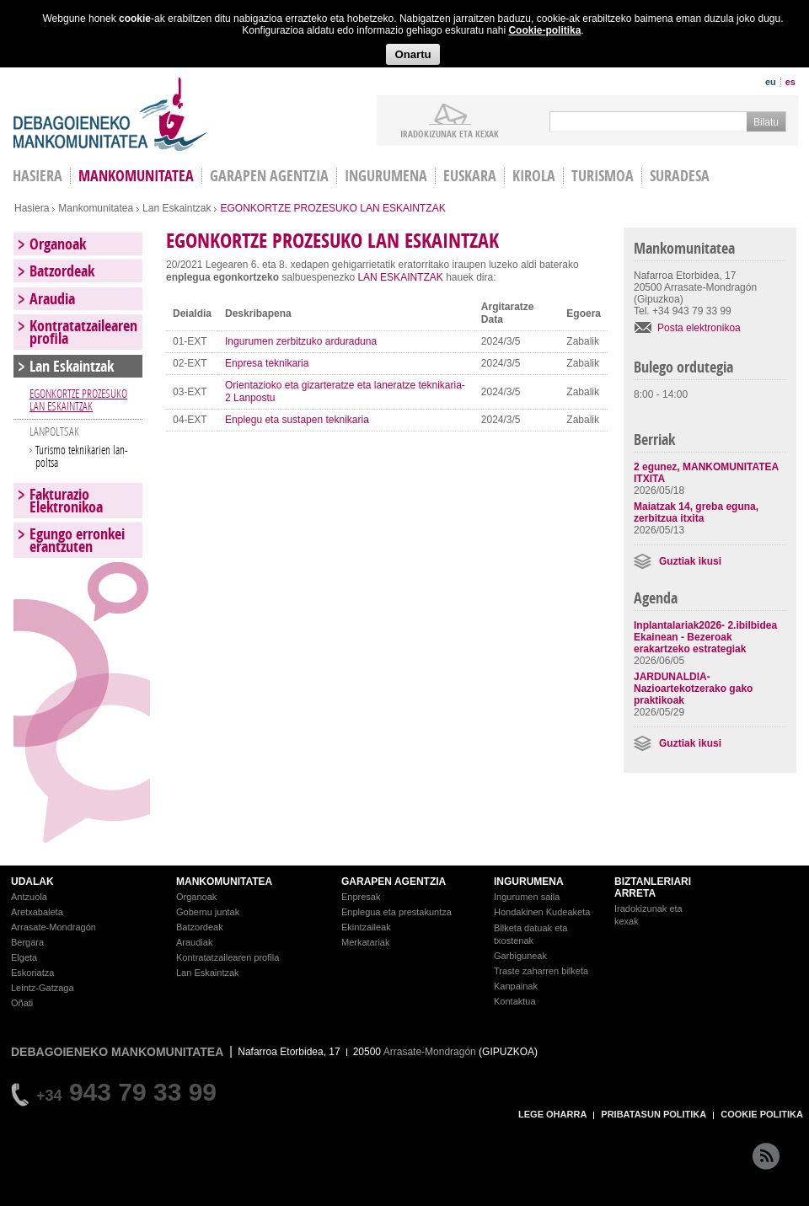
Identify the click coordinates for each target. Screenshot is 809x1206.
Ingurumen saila (527, 897)
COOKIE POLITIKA (762, 1114)
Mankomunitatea (136, 175)
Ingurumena (386, 175)
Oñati (22, 1003)
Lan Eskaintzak (176, 208)
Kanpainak (516, 986)
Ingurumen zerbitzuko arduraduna (301, 341)
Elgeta (24, 957)
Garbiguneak (520, 956)
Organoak (57, 244)
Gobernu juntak (207, 912)
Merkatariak (365, 942)
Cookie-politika (544, 30)
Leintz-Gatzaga (42, 988)
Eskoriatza (32, 972)
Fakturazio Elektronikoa (66, 500)
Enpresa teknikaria (266, 363)
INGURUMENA (529, 881)
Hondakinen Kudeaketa (542, 912)
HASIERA (37, 175)
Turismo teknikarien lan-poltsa (81, 456)
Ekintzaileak (366, 927)
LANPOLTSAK (54, 431)
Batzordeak (61, 270)
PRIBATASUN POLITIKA (653, 1114)
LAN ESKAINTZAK (399, 277)
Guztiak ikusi (690, 561)
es (790, 82)
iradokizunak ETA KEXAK (449, 133)
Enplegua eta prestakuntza (396, 912)
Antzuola (29, 897)
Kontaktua (515, 1001)
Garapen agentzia (269, 175)
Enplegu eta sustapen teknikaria (297, 420)
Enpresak (360, 897)
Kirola (533, 175)
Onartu (412, 54)
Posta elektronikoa (699, 328)
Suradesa (680, 175)
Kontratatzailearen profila (83, 332)
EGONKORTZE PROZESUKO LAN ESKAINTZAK (78, 399)
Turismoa (602, 175)
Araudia (52, 298)
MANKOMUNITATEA (224, 881)
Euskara (469, 175)
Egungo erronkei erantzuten (77, 540)
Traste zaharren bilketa (541, 971)
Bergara (27, 942)
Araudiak (194, 942)
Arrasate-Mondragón (53, 927)
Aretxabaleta (37, 912)
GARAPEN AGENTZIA (393, 881)
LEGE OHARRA (552, 1114)
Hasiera (31, 208)
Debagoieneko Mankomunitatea (110, 114)
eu (770, 82)
